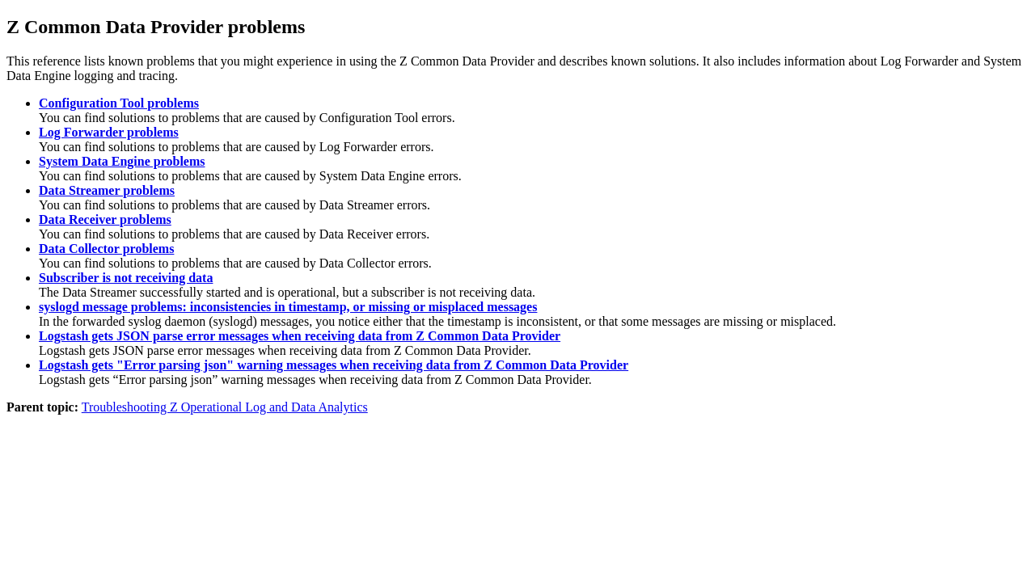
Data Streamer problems (107, 190)
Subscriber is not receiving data (126, 278)
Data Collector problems (106, 248)
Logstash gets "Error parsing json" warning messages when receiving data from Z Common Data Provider (333, 365)
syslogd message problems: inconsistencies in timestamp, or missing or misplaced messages (288, 307)
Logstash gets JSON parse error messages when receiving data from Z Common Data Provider (299, 336)
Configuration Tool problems (119, 103)
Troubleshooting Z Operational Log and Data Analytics (225, 407)
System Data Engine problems (122, 161)
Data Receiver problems (105, 219)
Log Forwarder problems (109, 132)
